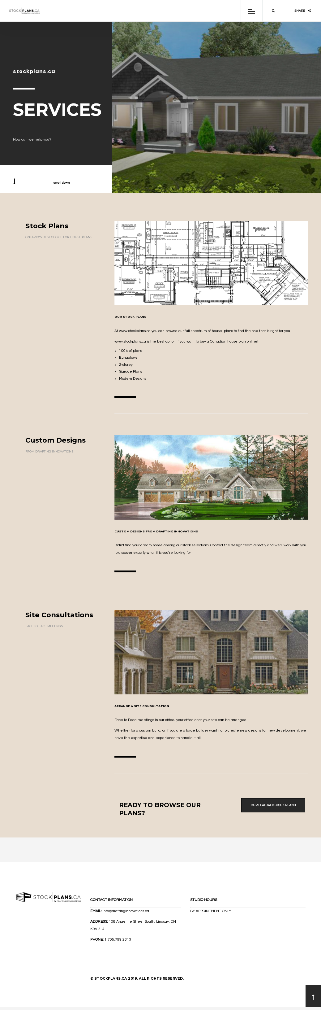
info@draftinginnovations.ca (126, 911)
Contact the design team (231, 545)
